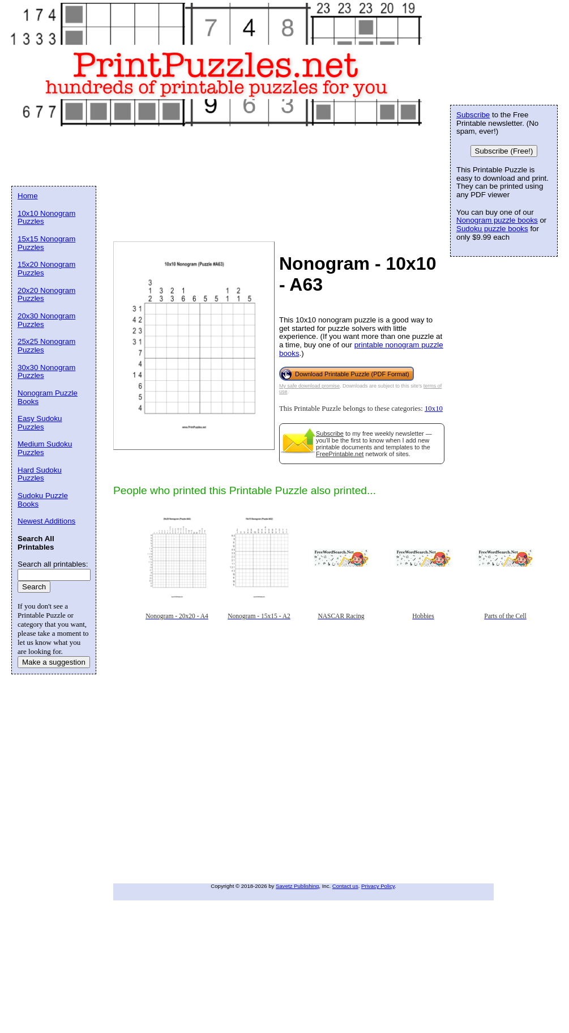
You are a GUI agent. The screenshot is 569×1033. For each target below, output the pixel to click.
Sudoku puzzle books (492, 228)
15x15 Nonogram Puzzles (46, 243)
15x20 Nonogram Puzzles (46, 268)
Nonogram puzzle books (497, 220)
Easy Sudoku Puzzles (40, 422)
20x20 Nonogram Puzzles (46, 294)
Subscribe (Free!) (504, 151)
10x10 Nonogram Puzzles (46, 217)
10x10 (434, 409)
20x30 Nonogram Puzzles (46, 320)
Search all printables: (53, 564)
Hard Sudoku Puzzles (40, 474)
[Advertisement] (106, 237)
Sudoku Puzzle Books (43, 499)
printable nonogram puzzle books (361, 349)
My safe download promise (309, 386)
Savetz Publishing (297, 886)
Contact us (345, 886)
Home (28, 196)
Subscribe (330, 433)
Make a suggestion (53, 662)
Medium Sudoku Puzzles (45, 448)
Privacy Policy (378, 886)
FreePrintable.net (339, 453)
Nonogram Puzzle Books (48, 397)
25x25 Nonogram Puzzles (46, 345)
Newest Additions (46, 521)
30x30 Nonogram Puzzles (46, 371)
